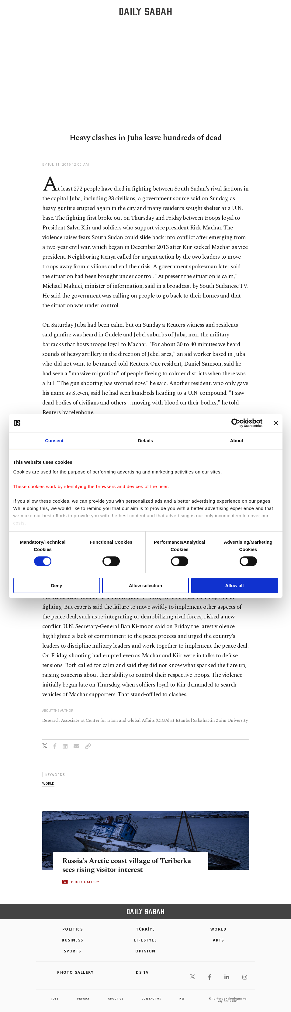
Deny (56, 585)
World (218, 929)
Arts (218, 940)
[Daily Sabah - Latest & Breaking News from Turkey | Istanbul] (145, 11)
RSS (182, 998)
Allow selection (145, 585)
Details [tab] (145, 440)
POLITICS (72, 929)
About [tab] (237, 440)
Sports (72, 951)
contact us (151, 998)
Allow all (234, 585)
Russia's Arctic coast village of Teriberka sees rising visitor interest (128, 865)
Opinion (145, 951)
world (48, 783)
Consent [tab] (54, 440)
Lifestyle (145, 940)
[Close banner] (276, 423)
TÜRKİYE (145, 929)
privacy (83, 998)
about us (115, 998)
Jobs (55, 998)
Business (72, 940)
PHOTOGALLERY (85, 882)
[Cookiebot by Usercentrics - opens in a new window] (235, 423)
